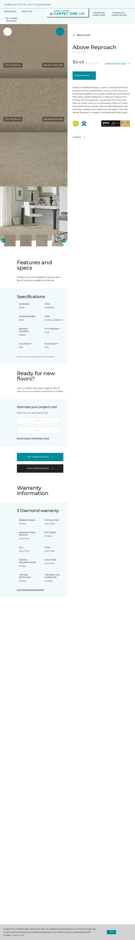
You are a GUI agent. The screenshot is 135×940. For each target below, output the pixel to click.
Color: (13, 65)
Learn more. (18, 935)
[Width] (38, 430)
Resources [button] (10, 11)
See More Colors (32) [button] (53, 65)
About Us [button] (27, 11)
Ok (111, 932)
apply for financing (40, 468)
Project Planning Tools (117, 63)
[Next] (64, 240)
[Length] (38, 420)
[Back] (3, 240)
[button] (91, 20)
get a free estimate (40, 457)
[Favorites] (94, 20)
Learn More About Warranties (30, 590)
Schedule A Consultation (119, 14)
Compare (79, 137)
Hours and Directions (99, 14)
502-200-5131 (44, 5)
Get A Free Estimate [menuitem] (11, 19)
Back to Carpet (81, 35)
